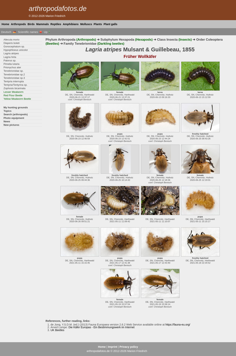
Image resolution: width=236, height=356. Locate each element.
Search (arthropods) (15, 114)
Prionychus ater (12, 67)
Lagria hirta (9, 57)
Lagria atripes (11, 53)
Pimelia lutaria (11, 63)
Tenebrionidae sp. (13, 70)
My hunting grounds (15, 107)
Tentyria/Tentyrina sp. (15, 84)
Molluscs (86, 24)
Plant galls (110, 24)
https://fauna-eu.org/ (178, 324)
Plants (98, 24)
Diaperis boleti (11, 43)
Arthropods (18, 24)
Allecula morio (11, 39)
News (6, 121)
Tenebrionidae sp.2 (14, 74)
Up (47, 32)
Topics (7, 110)
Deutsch (8, 32)
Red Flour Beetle (12, 95)
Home (5, 24)
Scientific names (30, 32)
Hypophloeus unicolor (15, 50)
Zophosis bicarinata (14, 88)
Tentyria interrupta (13, 81)
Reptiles (56, 24)
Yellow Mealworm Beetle (17, 98)
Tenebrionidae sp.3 (14, 77)
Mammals (42, 24)
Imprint (112, 346)
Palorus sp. (9, 60)
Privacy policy (128, 346)
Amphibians (70, 24)
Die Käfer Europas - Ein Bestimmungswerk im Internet (102, 327)
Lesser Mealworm (13, 91)
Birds (31, 24)
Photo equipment (13, 118)
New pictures (11, 124)
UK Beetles (57, 330)
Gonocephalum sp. (14, 46)
